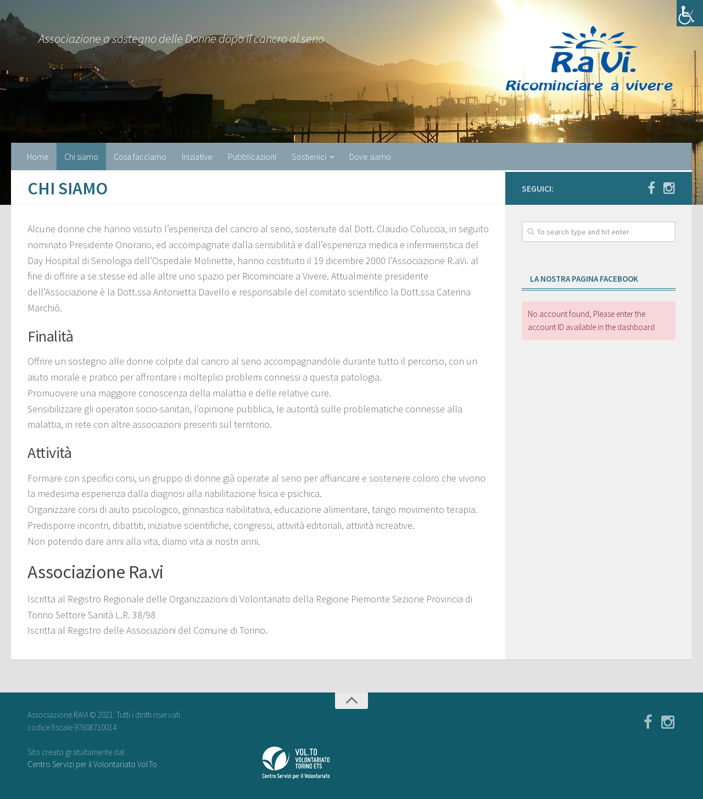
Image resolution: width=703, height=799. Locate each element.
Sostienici (309, 156)
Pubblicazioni (252, 156)
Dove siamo (370, 156)
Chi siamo (81, 156)
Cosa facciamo (140, 156)
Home (38, 156)
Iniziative (197, 156)
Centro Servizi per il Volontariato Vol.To (92, 764)
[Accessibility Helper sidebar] (690, 13)
